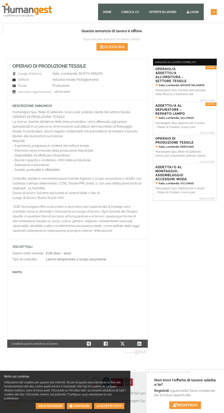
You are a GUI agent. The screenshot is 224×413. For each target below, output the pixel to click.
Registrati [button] (185, 405)
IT (214, 12)
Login (192, 12)
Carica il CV (130, 12)
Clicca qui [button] (112, 47)
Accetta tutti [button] (109, 406)
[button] (139, 344)
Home (107, 12)
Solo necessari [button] (50, 406)
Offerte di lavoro (162, 12)
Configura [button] (79, 406)
